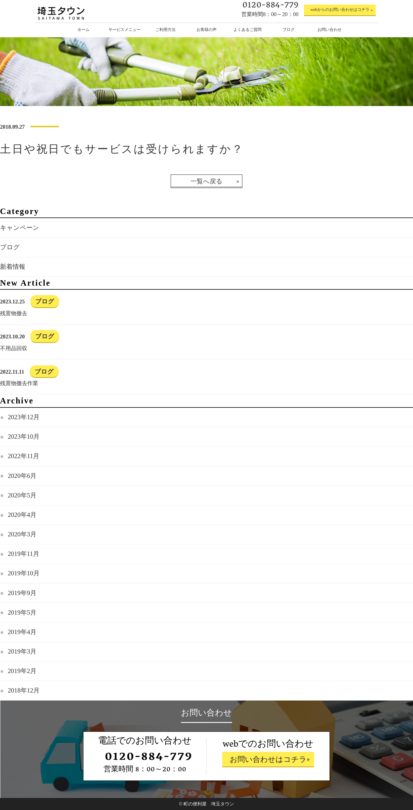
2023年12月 (24, 417)
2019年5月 (22, 612)
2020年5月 (22, 495)
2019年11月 (23, 553)
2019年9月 (22, 593)
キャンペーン (19, 227)
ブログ (10, 247)
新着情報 (12, 266)
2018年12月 (24, 690)
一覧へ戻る (206, 181)
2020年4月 (22, 514)
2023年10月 (24, 436)
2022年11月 (23, 456)
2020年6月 (22, 475)
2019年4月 (22, 632)
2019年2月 (22, 670)
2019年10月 (24, 573)
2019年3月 (22, 651)
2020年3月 (22, 534)
